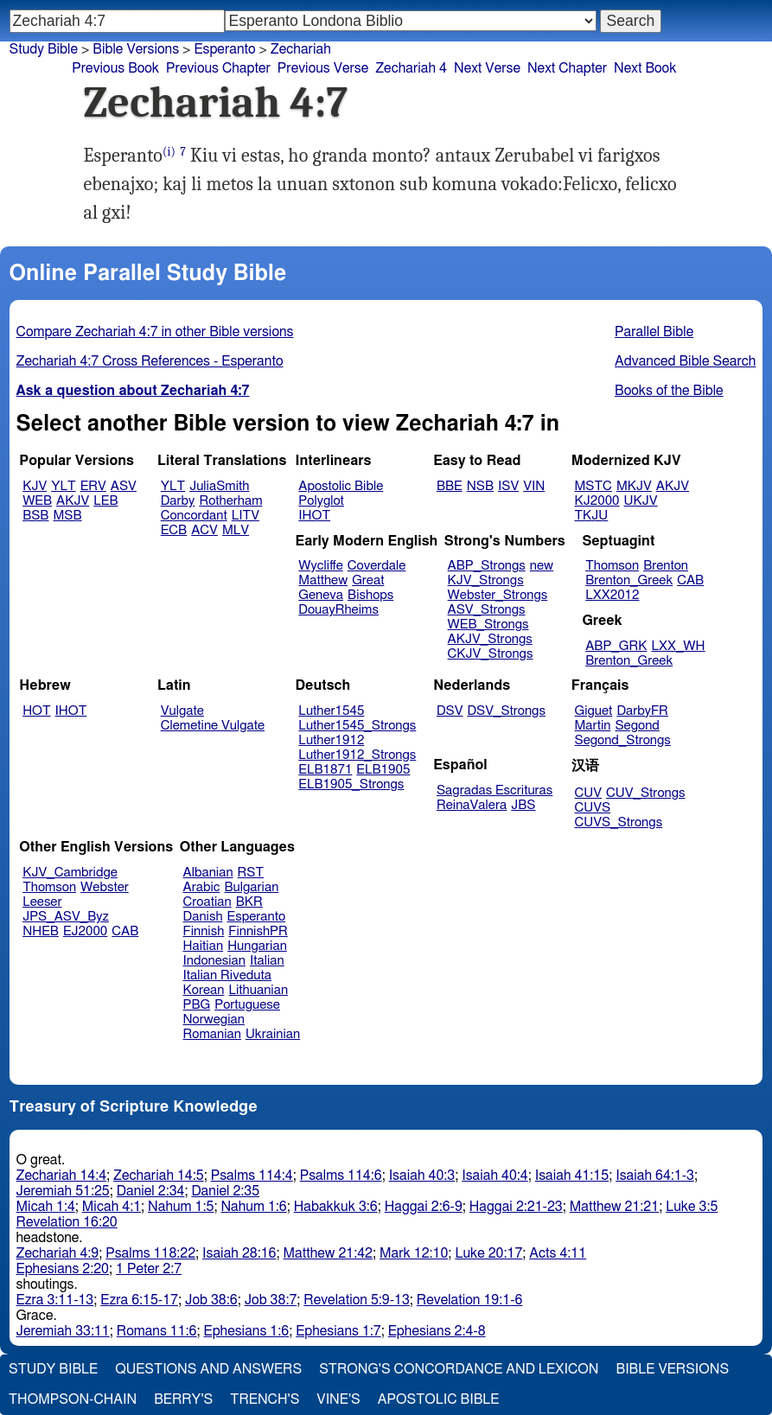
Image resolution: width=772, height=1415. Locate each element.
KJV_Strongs (486, 580)
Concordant (194, 515)
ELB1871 (325, 769)
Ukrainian (273, 1034)
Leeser (41, 902)
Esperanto (224, 49)
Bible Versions (136, 49)
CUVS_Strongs (619, 822)
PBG (197, 1004)
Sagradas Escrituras (494, 790)
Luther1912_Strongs (357, 755)
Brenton (665, 565)
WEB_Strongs (488, 624)
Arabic (201, 887)
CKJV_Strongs (490, 653)
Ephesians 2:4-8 (437, 1331)
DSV (450, 710)
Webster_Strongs (498, 595)
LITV (245, 515)
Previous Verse (323, 68)
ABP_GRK (616, 646)
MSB (67, 515)
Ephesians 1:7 (338, 1331)
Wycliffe (320, 565)
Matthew (323, 580)
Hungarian (257, 946)
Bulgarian (251, 887)
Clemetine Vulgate (213, 725)
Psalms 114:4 (252, 1175)
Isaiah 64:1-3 (655, 1175)
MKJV (634, 486)
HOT (36, 710)
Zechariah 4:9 (57, 1253)
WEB (37, 500)
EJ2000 (85, 931)
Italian (267, 960)
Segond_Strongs (623, 740)
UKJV (641, 500)
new (541, 565)
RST (251, 872)
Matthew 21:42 (328, 1253)
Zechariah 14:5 (158, 1175)
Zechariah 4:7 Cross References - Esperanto (150, 361)
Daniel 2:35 (225, 1191)
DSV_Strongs (506, 710)
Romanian (212, 1034)
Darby (178, 500)
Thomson (612, 565)
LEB (105, 500)
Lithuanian (258, 990)
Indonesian (214, 960)
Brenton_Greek (629, 580)
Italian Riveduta (227, 975)
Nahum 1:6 (253, 1207)
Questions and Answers (208, 1369)
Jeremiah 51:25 (63, 1191)
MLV (235, 530)
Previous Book (115, 68)
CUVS (593, 807)
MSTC (593, 486)
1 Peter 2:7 (149, 1269)
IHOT (314, 515)
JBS (523, 805)
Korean (204, 990)
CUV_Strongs (645, 793)
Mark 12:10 (414, 1253)
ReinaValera (472, 805)
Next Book (645, 68)
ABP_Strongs (487, 565)
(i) (169, 151)
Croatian (207, 902)
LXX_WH (678, 646)
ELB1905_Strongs (351, 784)
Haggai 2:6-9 (424, 1207)
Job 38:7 (271, 1300)
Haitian (203, 946)
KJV (34, 486)
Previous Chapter (218, 68)
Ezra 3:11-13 (55, 1300)
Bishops (370, 595)
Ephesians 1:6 (247, 1331)
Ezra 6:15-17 (139, 1300)
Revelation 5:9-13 (356, 1300)
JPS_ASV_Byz (65, 916)
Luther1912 (331, 740)
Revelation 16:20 (67, 1222)
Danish (203, 916)
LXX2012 (612, 595)
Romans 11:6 (157, 1331)
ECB (174, 530)
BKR (249, 902)
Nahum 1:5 (181, 1207)
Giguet (594, 710)
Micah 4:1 (111, 1207)
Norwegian (214, 1019)
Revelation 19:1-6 (470, 1300)
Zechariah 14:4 (61, 1175)
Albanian (208, 872)
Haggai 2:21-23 (516, 1207)
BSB (35, 515)
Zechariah (301, 49)
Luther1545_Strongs (357, 725)
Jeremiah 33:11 (63, 1331)
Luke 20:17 (488, 1253)
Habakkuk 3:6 (336, 1207)
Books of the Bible (669, 391)
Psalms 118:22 (150, 1253)
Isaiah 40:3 (422, 1175)
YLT (63, 486)
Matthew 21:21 (614, 1207)
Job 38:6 (211, 1300)
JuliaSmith (219, 486)
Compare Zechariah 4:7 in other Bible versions (155, 332)
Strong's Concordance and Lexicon (458, 1369)
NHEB (40, 931)
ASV (124, 486)
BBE (450, 486)
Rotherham (230, 500)
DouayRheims (338, 609)
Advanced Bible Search (685, 361)
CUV (589, 793)
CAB (690, 580)
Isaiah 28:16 (239, 1253)
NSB (480, 486)
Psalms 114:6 (341, 1175)
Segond (637, 725)
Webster (104, 887)
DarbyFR (642, 710)
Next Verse (487, 68)
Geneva (320, 595)
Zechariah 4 (411, 68)
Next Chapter (567, 68)
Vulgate (182, 710)
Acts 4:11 (557, 1253)
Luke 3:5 (692, 1207)
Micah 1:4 (45, 1207)
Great (368, 580)
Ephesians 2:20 (62, 1269)
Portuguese (247, 1004)
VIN (534, 486)
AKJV (72, 500)
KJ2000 (597, 500)
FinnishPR (258, 931)
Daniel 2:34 (151, 1191)
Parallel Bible (654, 332)
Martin (593, 725)
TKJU (592, 515)
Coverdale (377, 565)
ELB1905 (383, 769)
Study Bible (44, 49)
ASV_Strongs (487, 609)
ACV (204, 530)
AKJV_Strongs (490, 639)
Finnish (204, 931)
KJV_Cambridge (70, 872)
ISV (508, 486)
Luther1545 (331, 710)
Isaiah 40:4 (495, 1175)
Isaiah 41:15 (572, 1175)
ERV (93, 486)
